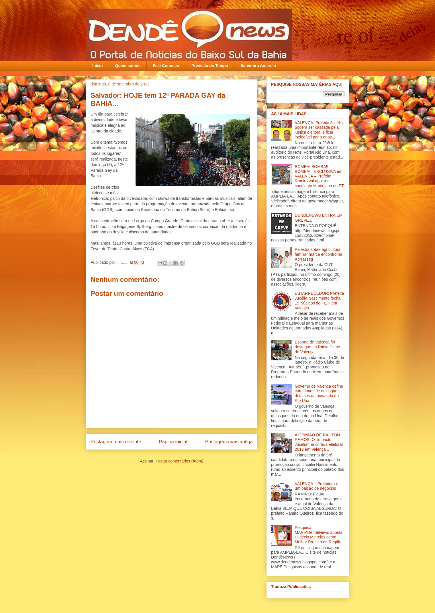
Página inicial (173, 441)
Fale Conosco (166, 65)
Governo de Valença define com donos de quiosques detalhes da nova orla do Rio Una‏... (319, 393)
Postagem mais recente (116, 441)
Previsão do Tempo (209, 65)
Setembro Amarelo (258, 65)
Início (97, 65)
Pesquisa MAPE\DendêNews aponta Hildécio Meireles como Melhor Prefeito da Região (319, 534)
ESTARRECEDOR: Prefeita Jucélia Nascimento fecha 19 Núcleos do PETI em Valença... (319, 300)
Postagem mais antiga (229, 441)
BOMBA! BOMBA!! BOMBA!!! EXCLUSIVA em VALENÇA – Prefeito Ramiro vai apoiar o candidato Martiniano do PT (319, 176)
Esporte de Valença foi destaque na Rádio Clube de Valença (317, 347)
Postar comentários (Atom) (179, 461)
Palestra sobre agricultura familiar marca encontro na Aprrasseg (318, 254)
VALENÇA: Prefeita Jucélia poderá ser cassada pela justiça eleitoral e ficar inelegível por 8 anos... (319, 129)
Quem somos (128, 65)
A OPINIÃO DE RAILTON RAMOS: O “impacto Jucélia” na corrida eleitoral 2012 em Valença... (319, 442)
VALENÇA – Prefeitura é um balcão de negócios (316, 486)
